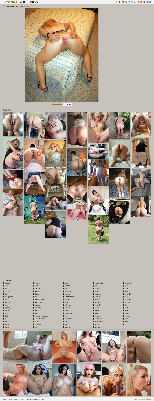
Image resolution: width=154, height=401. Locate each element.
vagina (126, 313)
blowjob (6, 321)
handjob (66, 308)
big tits (6, 310)
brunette (36, 283)
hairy (65, 302)
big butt (36, 288)
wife (125, 321)
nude (95, 291)
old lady (96, 297)
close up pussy (39, 299)
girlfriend (67, 291)
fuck (65, 283)
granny (66, 299)
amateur (6, 283)
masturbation (98, 283)
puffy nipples (98, 321)
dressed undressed (40, 316)
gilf (65, 288)
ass (5, 288)
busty (35, 286)
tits (125, 305)
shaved (126, 288)
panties (96, 316)
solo (125, 297)
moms (96, 288)
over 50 (96, 308)
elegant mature (39, 319)
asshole (6, 291)
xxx (125, 324)
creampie (37, 308)
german (66, 286)
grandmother (68, 297)
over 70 (96, 313)
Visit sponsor (68, 104)
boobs (6, 324)
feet (35, 327)
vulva (125, 319)
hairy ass (67, 305)
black (5, 316)
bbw (5, 294)
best (5, 305)
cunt (35, 310)
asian (5, 286)
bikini (5, 313)
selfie (125, 286)
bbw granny (8, 297)
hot (65, 316)
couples (36, 305)
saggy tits (127, 283)
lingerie (66, 327)
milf (95, 286)
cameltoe (37, 291)
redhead (96, 327)
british (6, 327)
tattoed (126, 302)
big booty (7, 308)
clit (35, 297)
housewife (67, 319)
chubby (36, 294)
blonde (6, 319)
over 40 (96, 305)
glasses (66, 294)
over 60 (96, 310)
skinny (126, 291)
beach (6, 299)
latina (65, 321)
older (95, 299)
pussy (96, 324)
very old (126, 316)
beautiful (7, 302)
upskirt (126, 310)
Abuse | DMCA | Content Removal (13, 399)
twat (125, 308)
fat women (37, 324)
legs (65, 324)
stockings (127, 299)
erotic (35, 321)
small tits (127, 294)
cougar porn (38, 302)
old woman (97, 294)
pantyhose (97, 319)
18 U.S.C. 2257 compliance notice (34, 399)
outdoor (96, 302)
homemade (68, 313)
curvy (35, 313)
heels (65, 310)
